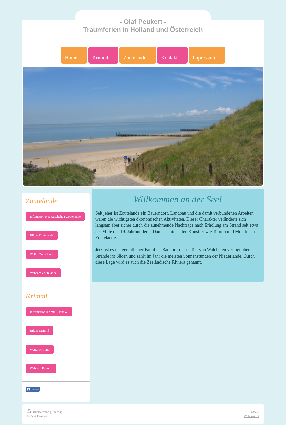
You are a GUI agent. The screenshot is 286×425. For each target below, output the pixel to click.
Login (255, 411)
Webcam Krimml (41, 368)
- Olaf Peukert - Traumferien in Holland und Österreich (143, 25)
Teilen (33, 389)
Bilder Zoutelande (41, 235)
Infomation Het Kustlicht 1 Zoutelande (55, 216)
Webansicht (251, 416)
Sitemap (57, 412)
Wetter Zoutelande (42, 254)
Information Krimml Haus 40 (49, 312)
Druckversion (38, 412)
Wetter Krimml (40, 349)
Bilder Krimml (39, 330)
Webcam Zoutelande (43, 273)
